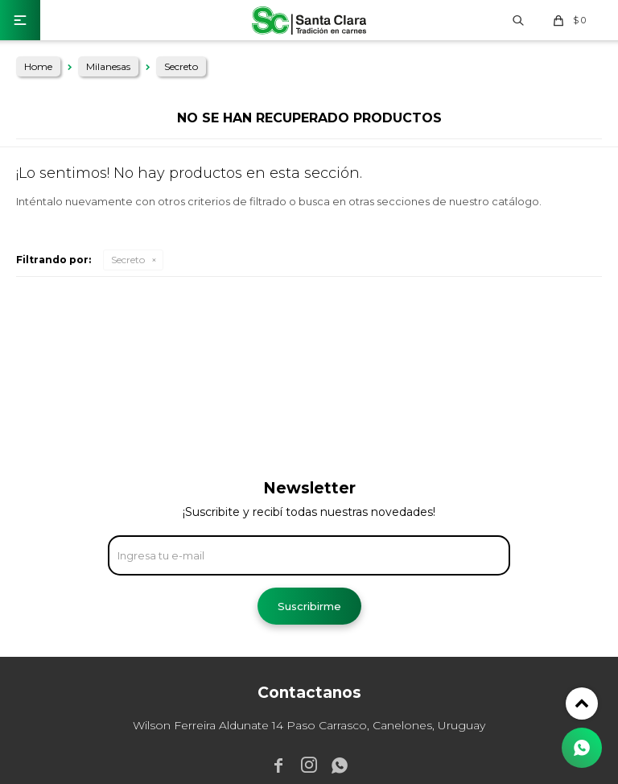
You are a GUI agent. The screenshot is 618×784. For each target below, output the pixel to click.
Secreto (128, 260)
